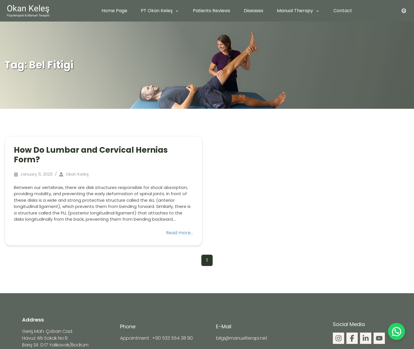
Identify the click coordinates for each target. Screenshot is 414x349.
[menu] (403, 10)
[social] (338, 338)
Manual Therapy (295, 10)
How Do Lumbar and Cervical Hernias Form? (91, 154)
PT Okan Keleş (156, 10)
